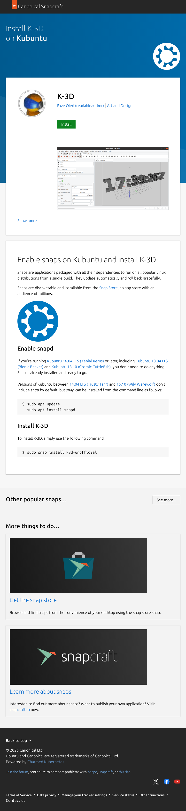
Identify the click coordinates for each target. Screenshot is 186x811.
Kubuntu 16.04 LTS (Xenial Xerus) (75, 361)
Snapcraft (106, 772)
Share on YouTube (177, 781)
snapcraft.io (20, 709)
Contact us (15, 800)
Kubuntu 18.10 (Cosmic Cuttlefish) (81, 367)
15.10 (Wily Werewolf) (135, 384)
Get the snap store (33, 600)
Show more (27, 220)
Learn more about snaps (40, 691)
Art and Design (119, 105)
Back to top (19, 740)
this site (124, 772)
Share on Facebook (167, 781)
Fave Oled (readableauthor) (81, 105)
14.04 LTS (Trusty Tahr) (89, 384)
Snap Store (108, 288)
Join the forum (17, 772)
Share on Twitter (156, 781)
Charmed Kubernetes (45, 762)
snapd (92, 772)
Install (66, 124)
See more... (166, 500)
